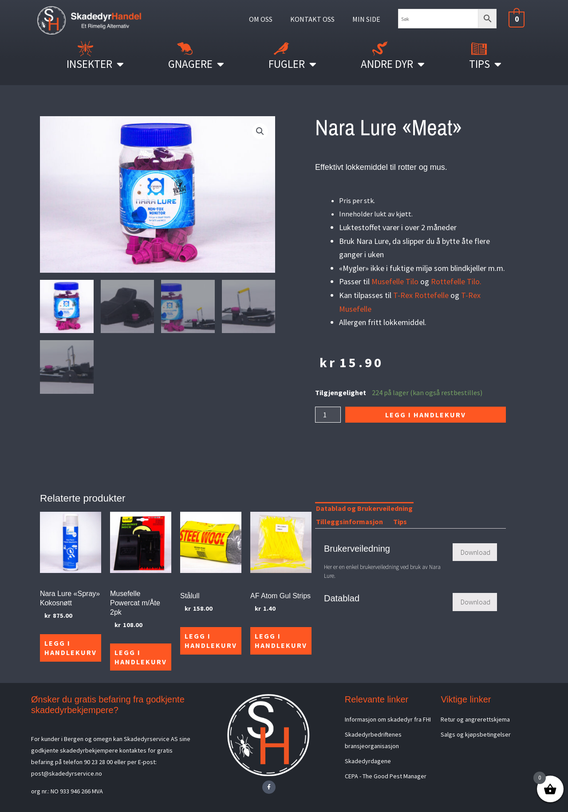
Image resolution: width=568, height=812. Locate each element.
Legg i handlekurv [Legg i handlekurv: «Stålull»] (211, 641)
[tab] (423, 510)
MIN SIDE (366, 19)
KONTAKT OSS (312, 19)
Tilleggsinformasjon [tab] (349, 521)
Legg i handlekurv (425, 414)
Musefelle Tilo (394, 281)
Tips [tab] (400, 521)
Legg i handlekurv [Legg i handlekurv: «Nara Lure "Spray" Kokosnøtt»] (70, 648)
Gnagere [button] (196, 64)
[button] (260, 131)
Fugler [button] (292, 64)
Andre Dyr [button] (393, 64)
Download (475, 552)
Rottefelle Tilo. (456, 281)
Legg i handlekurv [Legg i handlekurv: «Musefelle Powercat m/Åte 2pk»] (140, 657)
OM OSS (260, 19)
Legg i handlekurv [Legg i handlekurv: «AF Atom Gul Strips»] (281, 641)
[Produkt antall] (328, 415)
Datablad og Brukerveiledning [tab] (364, 508)
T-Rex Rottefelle (421, 295)
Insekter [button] (95, 64)
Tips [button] (485, 64)
